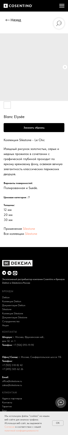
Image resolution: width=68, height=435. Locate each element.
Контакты (7, 402)
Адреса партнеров (12, 398)
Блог (4, 410)
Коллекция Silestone (12, 313)
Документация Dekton (13, 305)
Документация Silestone (14, 317)
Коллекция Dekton (11, 301)
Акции (5, 325)
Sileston (6, 309)
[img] (4, 273)
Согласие (10, 426)
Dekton (6, 297)
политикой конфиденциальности (21, 430)
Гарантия (7, 406)
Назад (16, 20)
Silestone (29, 228)
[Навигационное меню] (61, 6)
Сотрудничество (11, 321)
